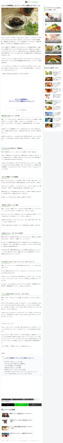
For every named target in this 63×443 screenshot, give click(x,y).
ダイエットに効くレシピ (6, 399)
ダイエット (37, 399)
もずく (3, 401)
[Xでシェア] (8, 404)
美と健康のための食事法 (28, 399)
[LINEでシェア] (21, 404)
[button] (35, 404)
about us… (26, 439)
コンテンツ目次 (20, 110)
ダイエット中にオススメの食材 (17, 399)
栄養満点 (8, 401)
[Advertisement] (21, 84)
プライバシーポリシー (34, 439)
